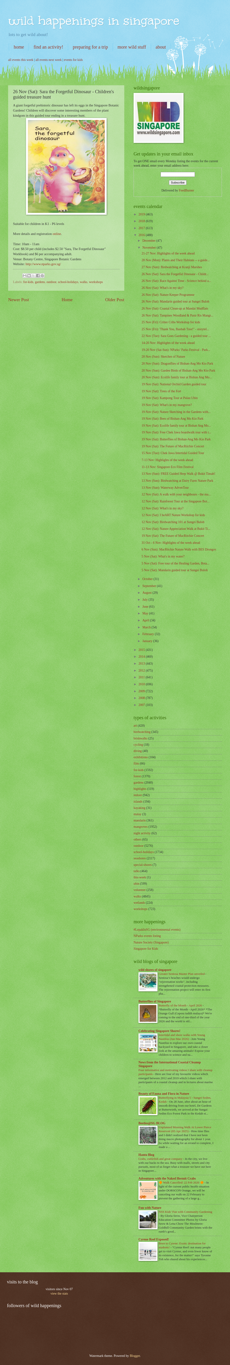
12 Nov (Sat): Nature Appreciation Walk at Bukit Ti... (175, 529)
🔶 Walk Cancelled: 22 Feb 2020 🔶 (181, 1182)
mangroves (141, 826)
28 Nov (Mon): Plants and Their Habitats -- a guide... (175, 260)
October (148, 579)
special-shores (143, 865)
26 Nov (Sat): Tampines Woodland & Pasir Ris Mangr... (177, 315)
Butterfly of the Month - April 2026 (181, 1005)
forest (137, 776)
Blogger (135, 1356)
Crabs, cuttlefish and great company (160, 1159)
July (145, 599)
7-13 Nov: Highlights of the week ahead (167, 460)
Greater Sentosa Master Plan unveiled (182, 974)
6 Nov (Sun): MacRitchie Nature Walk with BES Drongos (178, 549)
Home (67, 299)
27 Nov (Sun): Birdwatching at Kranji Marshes (171, 267)
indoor (138, 795)
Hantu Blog (146, 1155)
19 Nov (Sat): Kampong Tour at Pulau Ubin (169, 398)
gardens (40, 282)
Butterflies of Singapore (154, 1001)
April (146, 620)
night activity (142, 833)
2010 (142, 684)
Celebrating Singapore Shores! (159, 1031)
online (57, 234)
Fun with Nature (149, 1208)
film (136, 763)
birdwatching (142, 732)
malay (137, 814)
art (135, 725)
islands (138, 801)
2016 (142, 235)
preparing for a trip (90, 46)
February (148, 634)
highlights (140, 789)
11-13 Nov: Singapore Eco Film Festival (167, 467)
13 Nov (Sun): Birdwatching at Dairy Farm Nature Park (177, 480)
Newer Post (18, 299)
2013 (142, 663)
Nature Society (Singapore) (151, 942)
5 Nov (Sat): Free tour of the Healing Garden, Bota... (175, 563)
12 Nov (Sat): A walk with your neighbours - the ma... (176, 494)
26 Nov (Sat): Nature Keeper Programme (167, 295)
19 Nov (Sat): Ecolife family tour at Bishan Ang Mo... (176, 425)
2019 (142, 214)
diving (138, 751)
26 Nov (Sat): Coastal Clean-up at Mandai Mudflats (174, 308)
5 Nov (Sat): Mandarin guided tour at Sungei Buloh (174, 570)
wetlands (139, 902)
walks (83, 282)
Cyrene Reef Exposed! (153, 1239)
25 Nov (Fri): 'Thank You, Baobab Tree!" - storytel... (175, 329)
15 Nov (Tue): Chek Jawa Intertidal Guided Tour (172, 453)
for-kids (28, 282)
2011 (142, 677)
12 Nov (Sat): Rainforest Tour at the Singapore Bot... (175, 501)
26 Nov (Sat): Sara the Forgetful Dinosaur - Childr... (174, 274)
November (149, 247)
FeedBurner (186, 190)
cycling (138, 744)
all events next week (49, 60)
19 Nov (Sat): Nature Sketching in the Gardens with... (175, 412)
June (145, 606)
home (19, 46)
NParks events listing (147, 936)
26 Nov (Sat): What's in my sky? (162, 288)
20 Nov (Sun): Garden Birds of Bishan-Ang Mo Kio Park (178, 370)
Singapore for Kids (146, 948)
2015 (142, 650)
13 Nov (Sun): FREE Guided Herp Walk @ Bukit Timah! (178, 473)
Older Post (114, 299)
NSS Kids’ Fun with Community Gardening (185, 1211)
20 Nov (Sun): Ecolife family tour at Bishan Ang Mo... (176, 377)
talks (137, 871)
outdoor (51, 282)
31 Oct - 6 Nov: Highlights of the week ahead (170, 542)
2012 (142, 670)
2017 (142, 228)
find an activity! (48, 46)
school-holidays (68, 282)
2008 (142, 698)
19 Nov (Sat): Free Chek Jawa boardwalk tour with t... (176, 432)
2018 (142, 221)
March (146, 627)
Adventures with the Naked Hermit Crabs (167, 1178)
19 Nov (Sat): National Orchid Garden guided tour (173, 384)
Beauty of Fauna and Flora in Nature (163, 1093)
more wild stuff (132, 46)
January (147, 641)
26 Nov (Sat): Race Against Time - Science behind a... (176, 281)
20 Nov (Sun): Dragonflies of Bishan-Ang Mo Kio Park (177, 363)
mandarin (140, 820)
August (147, 592)
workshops (96, 282)
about (161, 46)
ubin (136, 883)
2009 (142, 691)
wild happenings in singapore (93, 20)
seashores (140, 858)
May (145, 613)
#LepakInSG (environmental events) (157, 929)
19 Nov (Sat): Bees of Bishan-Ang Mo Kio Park (172, 418)
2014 (142, 656)
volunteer (140, 890)
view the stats (59, 1293)
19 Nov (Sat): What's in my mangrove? (166, 405)
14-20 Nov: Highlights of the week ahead (167, 343)
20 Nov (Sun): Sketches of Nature (163, 356)
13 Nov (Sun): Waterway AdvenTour (165, 487)
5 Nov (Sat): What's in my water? (162, 556)
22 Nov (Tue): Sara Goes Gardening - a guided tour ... (176, 336)
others (137, 839)
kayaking (139, 808)
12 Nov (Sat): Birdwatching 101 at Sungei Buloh (172, 522)
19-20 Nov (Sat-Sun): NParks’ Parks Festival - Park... (175, 350)
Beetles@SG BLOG (151, 1123)
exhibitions (141, 757)
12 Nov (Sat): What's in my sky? (162, 508)
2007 (142, 705)
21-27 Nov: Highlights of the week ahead (167, 253)
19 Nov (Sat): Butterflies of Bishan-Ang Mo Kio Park (175, 439)
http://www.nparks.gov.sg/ (43, 264)
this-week (140, 877)
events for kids (73, 60)
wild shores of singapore (154, 970)
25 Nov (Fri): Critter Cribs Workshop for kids (170, 322)
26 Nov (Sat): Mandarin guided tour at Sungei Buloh (175, 301)
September (149, 586)
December (149, 240)
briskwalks (141, 738)
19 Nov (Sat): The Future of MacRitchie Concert (172, 446)
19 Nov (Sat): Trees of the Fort (161, 391)
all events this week (20, 60)
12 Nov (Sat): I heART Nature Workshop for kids (173, 515)
